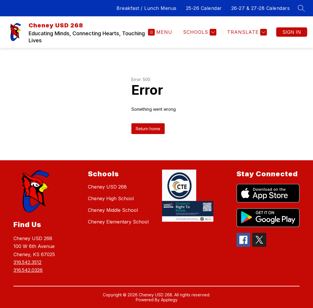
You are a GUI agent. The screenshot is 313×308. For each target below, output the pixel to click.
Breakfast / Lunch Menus (146, 8)
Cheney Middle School (113, 210)
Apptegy (169, 299)
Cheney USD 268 (107, 187)
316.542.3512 (27, 262)
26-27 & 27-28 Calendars (260, 8)
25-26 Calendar (204, 8)
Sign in (291, 32)
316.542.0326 (28, 270)
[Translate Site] (246, 32)
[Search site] (301, 8)
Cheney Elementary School (118, 222)
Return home (148, 128)
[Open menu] (160, 32)
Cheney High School (111, 198)
